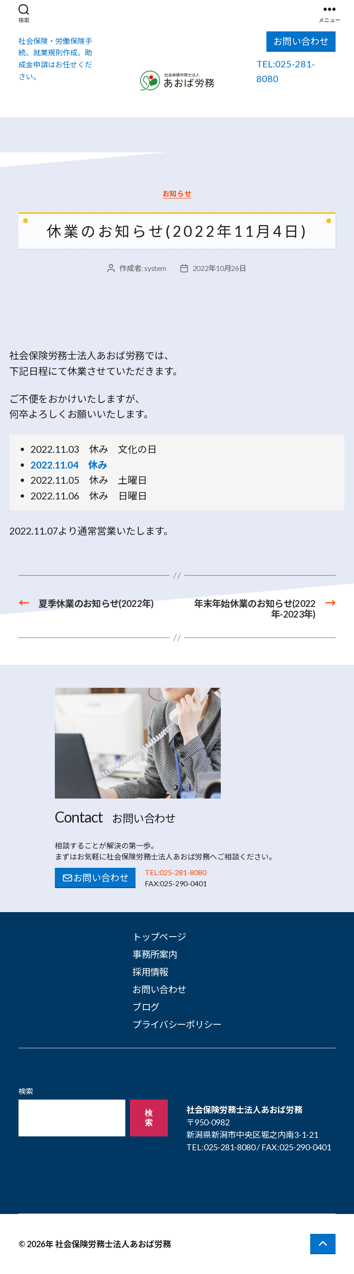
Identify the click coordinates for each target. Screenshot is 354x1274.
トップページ (159, 936)
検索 (25, 1091)
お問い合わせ (301, 41)
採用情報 (150, 971)
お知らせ (177, 193)
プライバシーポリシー (176, 1024)
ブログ (145, 1006)
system (155, 268)
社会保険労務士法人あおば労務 (113, 1244)
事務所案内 (154, 954)
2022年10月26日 (220, 268)
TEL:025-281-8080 (175, 872)
